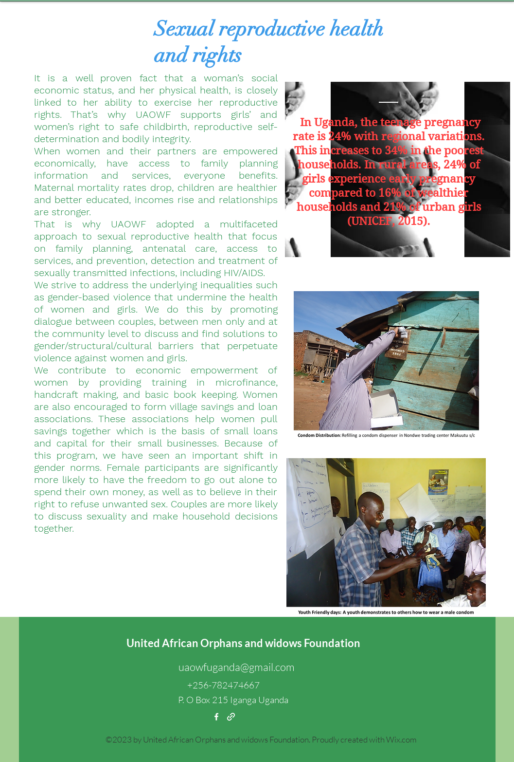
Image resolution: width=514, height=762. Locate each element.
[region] (397, 169)
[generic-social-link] (231, 717)
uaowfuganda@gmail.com (236, 666)
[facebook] (216, 717)
